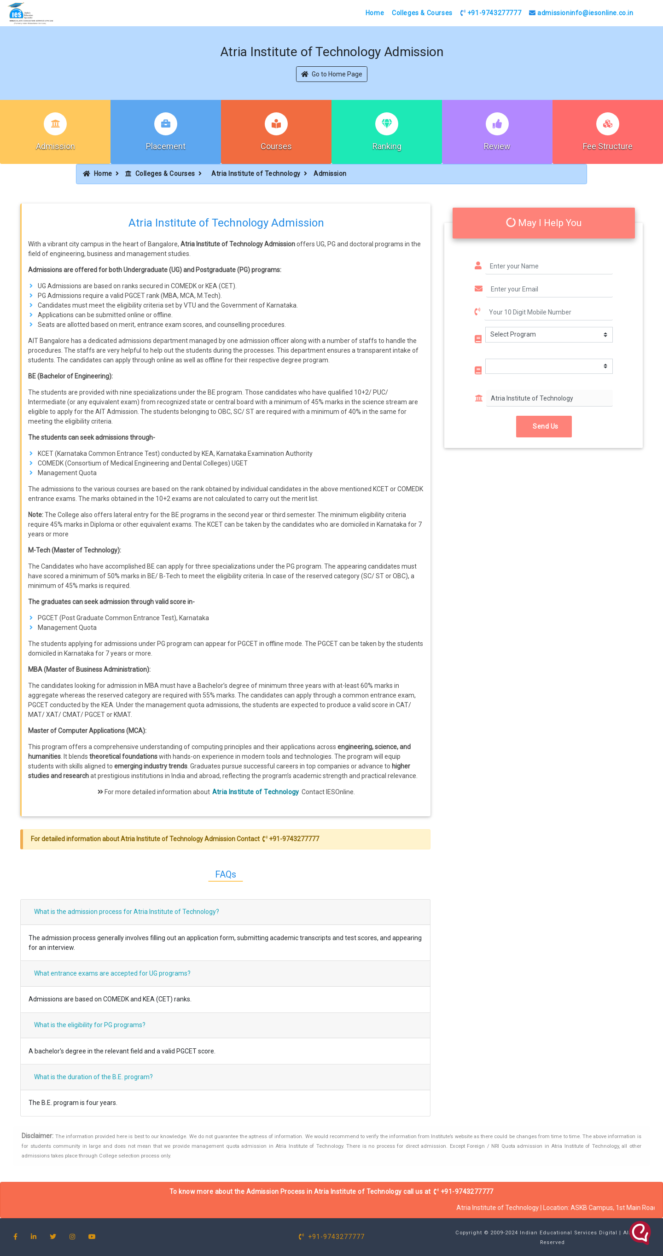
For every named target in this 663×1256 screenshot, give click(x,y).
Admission (55, 146)
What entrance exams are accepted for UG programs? (112, 973)
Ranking (386, 146)
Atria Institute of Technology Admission (178, 839)
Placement (166, 146)
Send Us (543, 426)
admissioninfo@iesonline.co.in (581, 13)
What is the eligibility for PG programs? (89, 1025)
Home (375, 13)
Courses (276, 146)
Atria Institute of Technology (256, 173)
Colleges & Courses (422, 13)
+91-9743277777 (491, 13)
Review (497, 146)
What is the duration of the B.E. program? (93, 1077)
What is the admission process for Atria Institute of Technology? (126, 911)
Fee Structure (608, 146)
